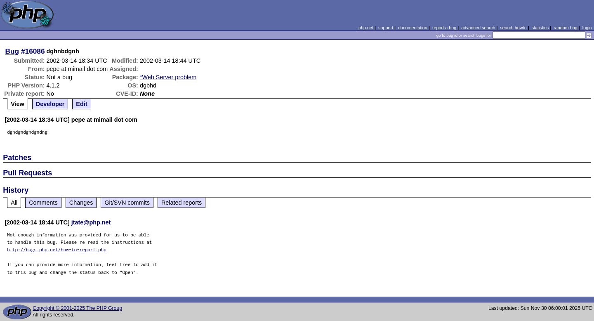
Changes (81, 202)
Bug (12, 51)
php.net (365, 27)
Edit (81, 104)
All (14, 202)
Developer (50, 104)
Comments (43, 202)
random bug (566, 27)
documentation (412, 27)
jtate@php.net (91, 222)
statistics (540, 27)
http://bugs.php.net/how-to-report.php (56, 249)
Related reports (181, 202)
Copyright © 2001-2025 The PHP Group (77, 308)
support (385, 27)
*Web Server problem (168, 77)
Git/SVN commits (127, 202)
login (587, 27)
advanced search (478, 27)
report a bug (444, 27)
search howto (513, 27)
